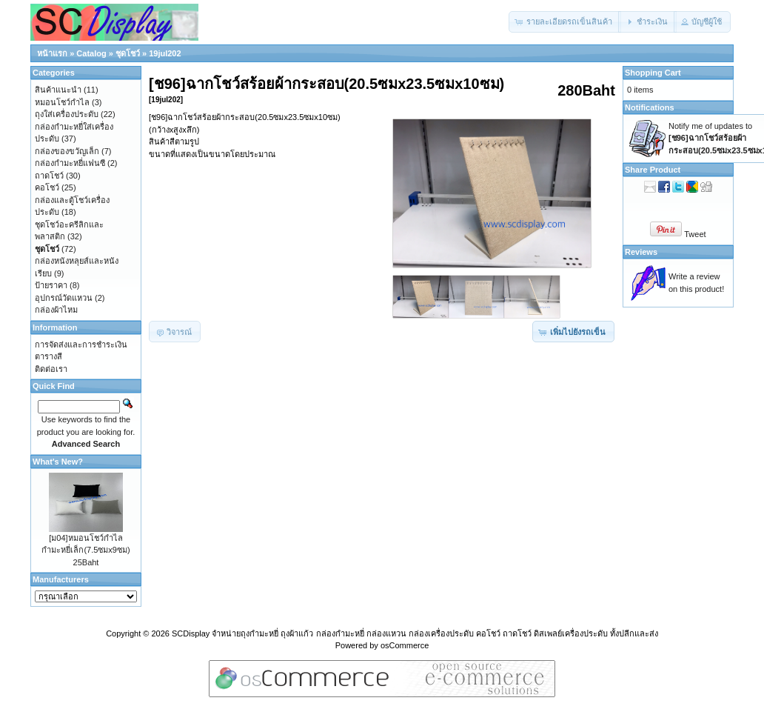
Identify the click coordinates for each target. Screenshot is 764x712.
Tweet (695, 234)
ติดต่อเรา (51, 369)
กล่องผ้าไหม (56, 309)
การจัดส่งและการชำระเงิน (81, 344)
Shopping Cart (653, 72)
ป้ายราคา (51, 285)
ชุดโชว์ (127, 53)
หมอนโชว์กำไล (62, 102)
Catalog (91, 53)
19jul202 (165, 53)
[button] (565, 22)
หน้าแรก (52, 53)
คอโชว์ (47, 187)
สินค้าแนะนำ (58, 89)
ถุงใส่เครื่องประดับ (66, 114)
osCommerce (405, 645)
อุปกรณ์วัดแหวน (64, 297)
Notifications (649, 107)
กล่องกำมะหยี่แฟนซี (70, 163)
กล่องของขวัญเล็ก (67, 151)
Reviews (641, 251)
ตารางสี (48, 356)
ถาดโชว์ (49, 175)
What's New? (58, 461)
